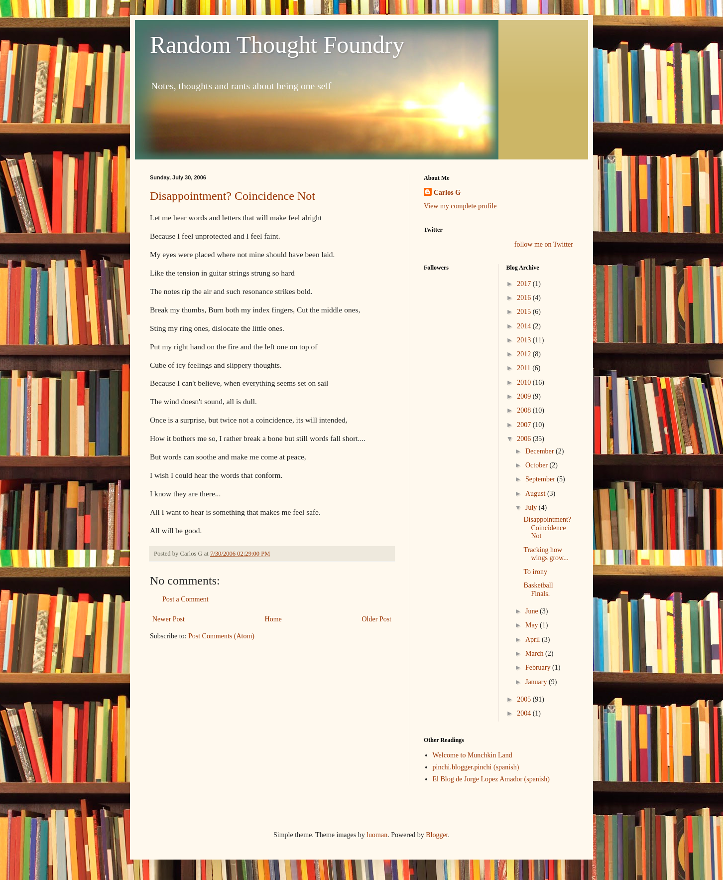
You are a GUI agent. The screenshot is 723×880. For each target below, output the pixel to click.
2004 (525, 713)
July (532, 507)
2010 (525, 382)
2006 (525, 438)
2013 (525, 340)
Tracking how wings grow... (545, 554)
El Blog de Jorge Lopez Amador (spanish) (491, 779)
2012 (525, 354)
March (535, 653)
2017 (525, 284)
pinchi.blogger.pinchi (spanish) (476, 767)
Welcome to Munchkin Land (472, 755)
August (536, 493)
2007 (525, 425)
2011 (524, 368)
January (537, 682)
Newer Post (168, 619)
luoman (376, 835)
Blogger (437, 835)
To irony (535, 572)
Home (273, 619)
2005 (525, 699)
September (541, 479)
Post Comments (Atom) (221, 636)
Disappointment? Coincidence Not (232, 195)
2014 (525, 326)
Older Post (377, 619)
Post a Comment (185, 599)
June (532, 611)
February (538, 667)
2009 (525, 396)
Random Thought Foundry (277, 44)
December (540, 451)
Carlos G (447, 192)
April (533, 639)
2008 (525, 410)
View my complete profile (460, 206)
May (532, 625)
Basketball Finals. (538, 589)
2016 (525, 297)
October (537, 465)
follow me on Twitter (543, 244)
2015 (525, 311)
